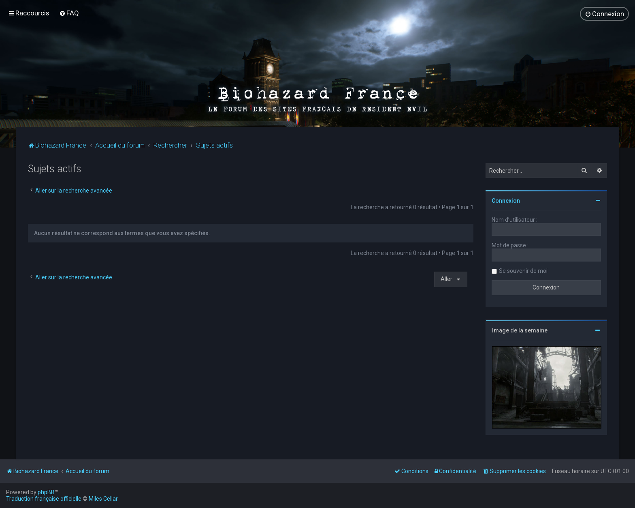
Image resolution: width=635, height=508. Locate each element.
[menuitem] (69, 13)
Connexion (506, 200)
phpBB (46, 492)
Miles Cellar (103, 498)
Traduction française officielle (43, 498)
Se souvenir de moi (523, 270)
